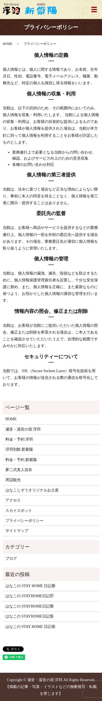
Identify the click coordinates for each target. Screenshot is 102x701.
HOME (7, 44)
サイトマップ (16, 531)
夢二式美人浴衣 (18, 470)
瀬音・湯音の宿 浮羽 (23, 429)
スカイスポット (18, 511)
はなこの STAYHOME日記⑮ (29, 616)
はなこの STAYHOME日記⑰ (29, 596)
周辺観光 (13, 480)
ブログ (11, 558)
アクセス (13, 500)
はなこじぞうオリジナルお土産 (32, 490)
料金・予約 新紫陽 (21, 460)
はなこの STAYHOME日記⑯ (29, 606)
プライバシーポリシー (24, 521)
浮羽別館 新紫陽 (19, 449)
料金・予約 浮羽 (19, 439)
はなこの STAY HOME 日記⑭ (30, 627)
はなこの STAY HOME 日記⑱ (30, 586)
